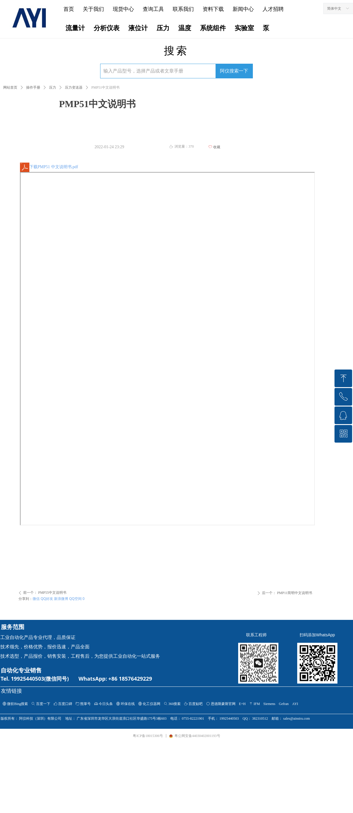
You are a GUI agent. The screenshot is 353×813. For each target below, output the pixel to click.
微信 (36, 598)
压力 (52, 87)
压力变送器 (74, 87)
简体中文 (334, 8)
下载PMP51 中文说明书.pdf (49, 167)
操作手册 (33, 87)
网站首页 (10, 87)
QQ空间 (75, 598)
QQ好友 (47, 598)
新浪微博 (61, 598)
